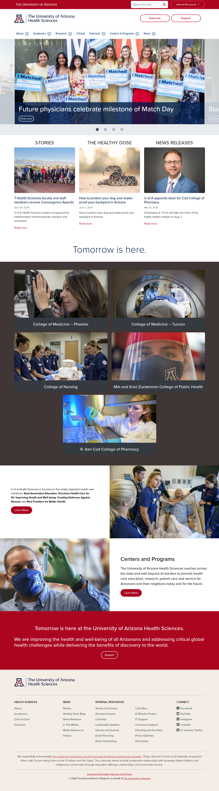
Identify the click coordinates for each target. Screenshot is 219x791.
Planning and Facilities (149, 730)
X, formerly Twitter (191, 730)
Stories (67, 708)
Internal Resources (186, 4)
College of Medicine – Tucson (158, 324)
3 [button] (115, 131)
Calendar (101, 719)
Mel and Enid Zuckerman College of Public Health (158, 386)
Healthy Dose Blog (74, 714)
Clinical (80, 34)
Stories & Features (106, 708)
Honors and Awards (107, 730)
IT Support (141, 719)
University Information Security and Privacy (109, 774)
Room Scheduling (106, 741)
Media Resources (73, 730)
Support (186, 18)
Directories (141, 741)
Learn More (21, 510)
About (19, 34)
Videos (67, 735)
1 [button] (99, 131)
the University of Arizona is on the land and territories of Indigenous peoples (97, 756)
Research (61, 34)
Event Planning (104, 735)
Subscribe (155, 18)
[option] (109, 81)
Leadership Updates (107, 725)
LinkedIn (185, 725)
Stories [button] (44, 143)
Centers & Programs (122, 34)
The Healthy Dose (109, 143)
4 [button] (123, 131)
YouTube (185, 714)
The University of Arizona (136, 778)
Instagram (186, 719)
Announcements (105, 714)
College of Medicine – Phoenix (60, 324)
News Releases (174, 143)
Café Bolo (141, 708)
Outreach (94, 34)
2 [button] (107, 131)
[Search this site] (146, 4)
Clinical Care (22, 719)
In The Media (71, 725)
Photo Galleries (144, 735)
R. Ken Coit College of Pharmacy (109, 449)
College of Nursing (61, 386)
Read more (26, 118)
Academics (39, 34)
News (147, 34)
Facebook (186, 708)
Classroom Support (146, 725)
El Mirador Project (146, 714)
